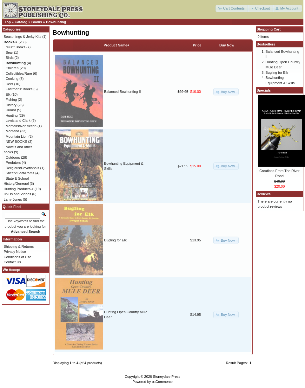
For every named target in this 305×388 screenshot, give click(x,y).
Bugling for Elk (115, 240)
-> (11, 42)
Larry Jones (13, 199)
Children (12, 68)
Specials (264, 90)
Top (8, 22)
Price (197, 45)
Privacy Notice (15, 251)
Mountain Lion (17, 136)
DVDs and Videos (17, 194)
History (11, 105)
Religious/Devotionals (22, 168)
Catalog (21, 22)
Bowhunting (56, 22)
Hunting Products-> (19, 189)
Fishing (11, 99)
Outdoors (13, 157)
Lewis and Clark (18, 120)
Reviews (264, 194)
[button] (232, 8)
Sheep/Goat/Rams (20, 173)
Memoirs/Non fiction (21, 126)
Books (36, 22)
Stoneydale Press (166, 376)
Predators (13, 162)
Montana (12, 131)
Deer (9, 84)
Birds (10, 57)
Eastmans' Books (19, 89)
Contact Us (12, 262)
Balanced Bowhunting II (122, 92)
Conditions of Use (17, 257)
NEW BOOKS (16, 141)
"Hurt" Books (15, 47)
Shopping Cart (269, 29)
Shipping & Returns (19, 246)
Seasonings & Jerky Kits (23, 36)
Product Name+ (116, 45)
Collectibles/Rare (19, 73)
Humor (11, 110)
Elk (8, 94)
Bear (9, 52)
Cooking (12, 78)
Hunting (12, 115)
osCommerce (162, 382)
